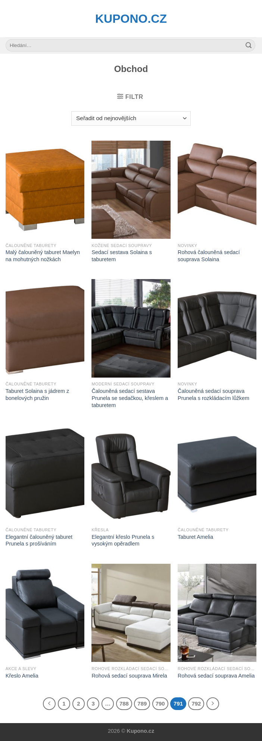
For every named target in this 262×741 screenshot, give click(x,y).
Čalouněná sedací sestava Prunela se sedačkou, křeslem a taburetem (129, 398)
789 (142, 703)
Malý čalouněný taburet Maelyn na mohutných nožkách (43, 255)
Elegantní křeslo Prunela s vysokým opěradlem (122, 540)
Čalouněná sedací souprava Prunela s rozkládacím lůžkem (213, 394)
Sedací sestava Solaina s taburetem (121, 255)
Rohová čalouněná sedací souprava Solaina (209, 255)
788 (124, 703)
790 (160, 703)
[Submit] (248, 45)
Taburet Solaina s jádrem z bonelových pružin (37, 394)
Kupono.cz (131, 19)
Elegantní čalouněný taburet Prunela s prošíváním (39, 540)
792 (196, 703)
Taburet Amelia (195, 537)
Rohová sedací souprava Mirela (129, 676)
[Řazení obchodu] (130, 118)
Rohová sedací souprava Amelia (216, 676)
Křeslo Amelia (22, 676)
